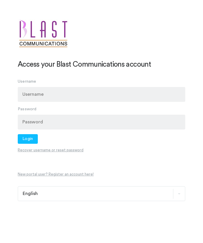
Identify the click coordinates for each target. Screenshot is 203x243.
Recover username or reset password (50, 150)
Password (27, 109)
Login (27, 139)
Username (27, 81)
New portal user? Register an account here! (56, 174)
